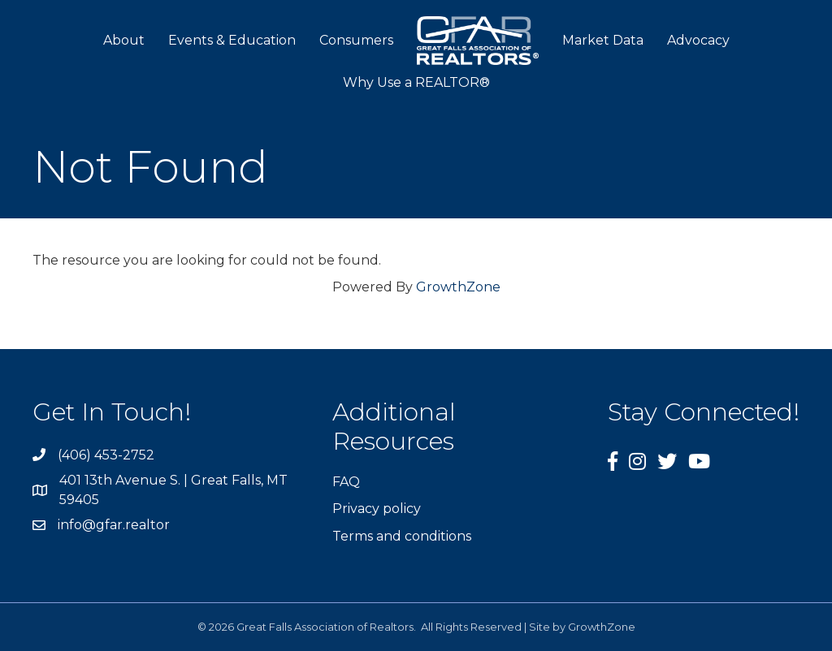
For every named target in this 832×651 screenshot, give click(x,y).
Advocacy (698, 40)
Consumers (356, 40)
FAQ (346, 481)
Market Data (603, 40)
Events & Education (232, 40)
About (124, 40)
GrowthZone (458, 287)
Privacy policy (376, 508)
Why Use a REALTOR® (416, 82)
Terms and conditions (401, 536)
